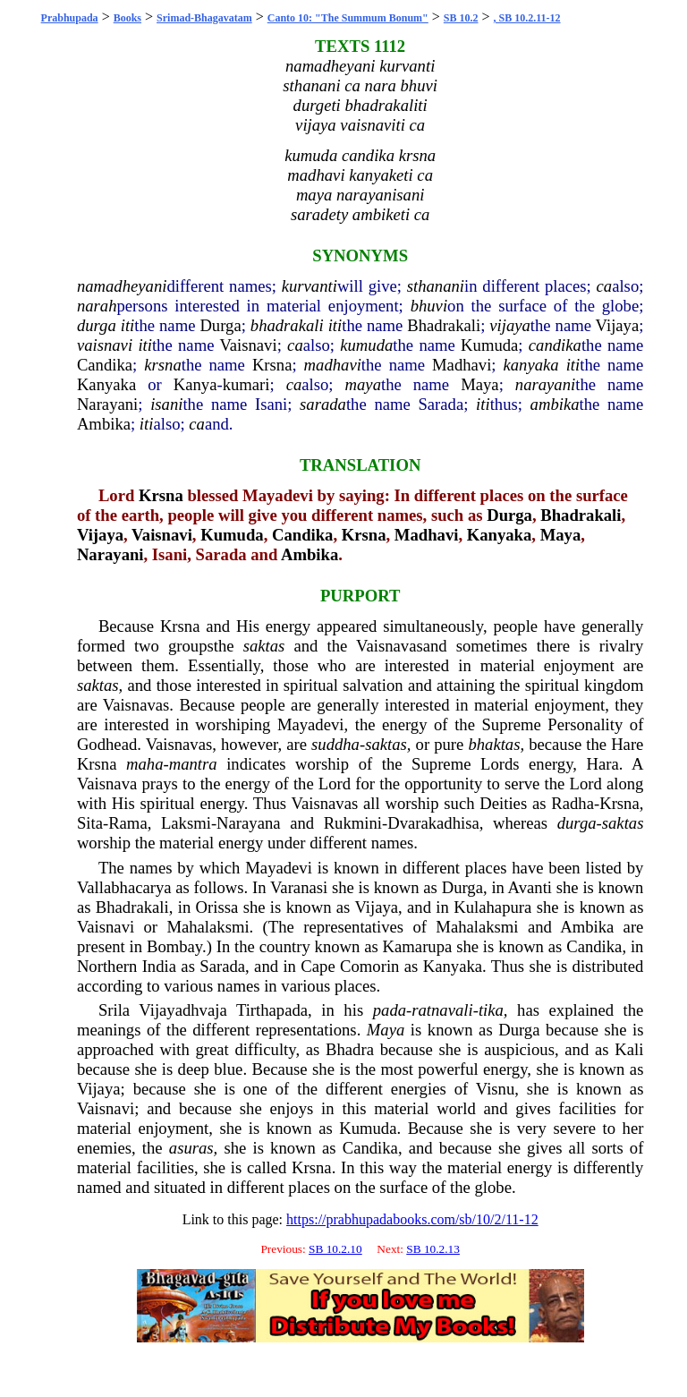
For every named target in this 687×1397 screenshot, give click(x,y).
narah (97, 305)
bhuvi (429, 305)
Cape (318, 966)
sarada (323, 404)
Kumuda (489, 345)
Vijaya (618, 325)
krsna (162, 364)
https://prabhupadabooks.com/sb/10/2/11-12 (412, 1219)
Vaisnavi (247, 345)
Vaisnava (107, 783)
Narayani (107, 404)
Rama (128, 822)
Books (127, 18)
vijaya (509, 325)
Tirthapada (272, 1010)
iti (128, 325)
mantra (193, 763)
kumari (246, 384)
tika (491, 1010)
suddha (335, 744)
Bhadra (350, 1049)
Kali (629, 1049)
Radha (572, 803)
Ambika (104, 423)
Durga (220, 325)
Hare (627, 744)
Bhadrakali (443, 325)
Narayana (248, 822)
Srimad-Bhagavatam (204, 18)
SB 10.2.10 (335, 1249)
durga (96, 325)
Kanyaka (106, 384)
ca (605, 286)
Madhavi (461, 364)
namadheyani (122, 286)
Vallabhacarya (124, 887)
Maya (479, 384)
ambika (555, 404)
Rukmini (353, 822)
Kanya (195, 384)
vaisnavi (104, 345)
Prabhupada (69, 18)
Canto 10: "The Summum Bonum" (347, 18)
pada (389, 1010)
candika (555, 345)
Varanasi (298, 887)
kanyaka (531, 364)
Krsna (272, 364)
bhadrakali (287, 325)
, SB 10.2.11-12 (527, 18)
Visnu (495, 1088)
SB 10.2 (461, 18)
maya (363, 384)
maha (144, 763)
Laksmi (186, 822)
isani (166, 404)
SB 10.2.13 (433, 1249)
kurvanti (309, 286)
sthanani (435, 286)
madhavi (332, 364)
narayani (545, 384)
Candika (104, 364)
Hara (602, 763)
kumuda (366, 345)
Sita (90, 822)
